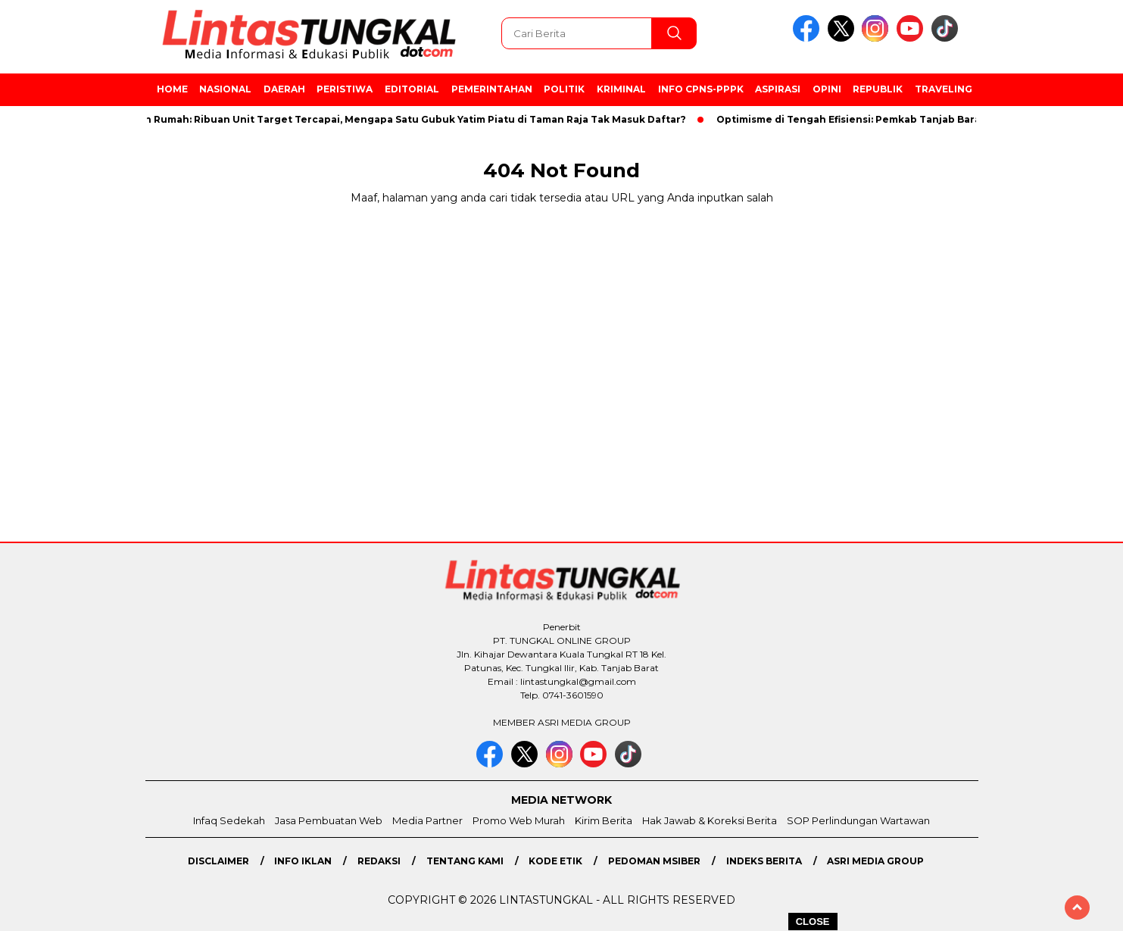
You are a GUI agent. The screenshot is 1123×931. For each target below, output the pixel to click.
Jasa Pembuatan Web (328, 820)
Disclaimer (218, 861)
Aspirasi (777, 89)
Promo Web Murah (519, 820)
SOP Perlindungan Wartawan (858, 820)
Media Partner (427, 820)
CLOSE (813, 921)
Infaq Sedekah (229, 820)
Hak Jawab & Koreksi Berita (709, 820)
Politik (564, 89)
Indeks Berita (764, 861)
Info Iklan (303, 861)
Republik (878, 89)
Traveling (943, 89)
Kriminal (621, 89)
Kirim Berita (603, 820)
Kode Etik (555, 861)
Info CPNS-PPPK (701, 89)
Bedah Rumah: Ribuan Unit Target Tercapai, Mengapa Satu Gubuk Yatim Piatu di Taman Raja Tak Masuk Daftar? (407, 119)
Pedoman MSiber (654, 861)
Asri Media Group (875, 861)
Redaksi (379, 861)
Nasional (225, 89)
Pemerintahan (491, 89)
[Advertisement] (1048, 405)
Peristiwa (345, 89)
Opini (827, 89)
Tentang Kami (465, 861)
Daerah (284, 89)
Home (172, 89)
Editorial (412, 89)
